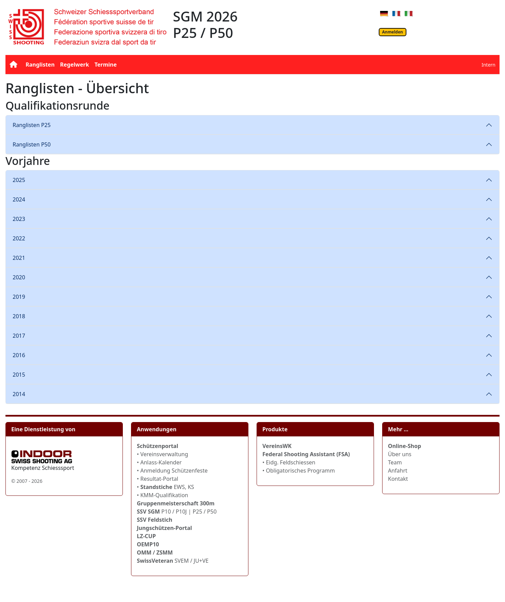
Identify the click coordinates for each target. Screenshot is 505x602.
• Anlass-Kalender (159, 462)
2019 (19, 296)
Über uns (400, 454)
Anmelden (392, 32)
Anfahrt (397, 470)
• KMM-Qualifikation (162, 495)
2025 (19, 180)
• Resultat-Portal (157, 478)
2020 (19, 277)
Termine (106, 64)
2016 (19, 355)
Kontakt (398, 478)
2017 (19, 335)
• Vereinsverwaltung (162, 454)
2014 (19, 394)
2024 (19, 199)
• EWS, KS (165, 487)
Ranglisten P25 (31, 125)
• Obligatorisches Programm (298, 470)
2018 (19, 316)
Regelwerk (74, 64)
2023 (19, 219)
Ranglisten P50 (31, 144)
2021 (19, 258)
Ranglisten (40, 64)
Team (395, 462)
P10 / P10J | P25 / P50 (177, 511)
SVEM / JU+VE (191, 560)
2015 (19, 374)
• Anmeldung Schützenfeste (172, 470)
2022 (19, 238)
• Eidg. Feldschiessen (288, 462)
